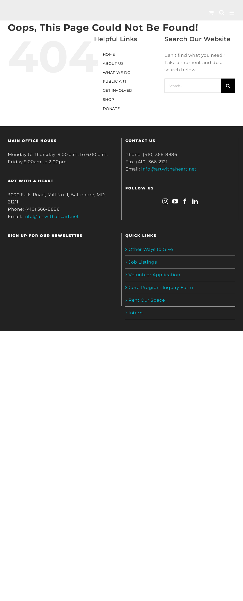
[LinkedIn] (195, 201)
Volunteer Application (154, 274)
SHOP (108, 99)
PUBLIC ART (115, 81)
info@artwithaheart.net (51, 216)
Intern (135, 312)
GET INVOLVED (117, 90)
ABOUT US (113, 63)
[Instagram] (165, 201)
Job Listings (142, 262)
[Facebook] (185, 201)
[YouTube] (175, 201)
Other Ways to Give (150, 249)
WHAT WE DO (117, 72)
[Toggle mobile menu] (232, 12)
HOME (109, 54)
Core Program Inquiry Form (160, 287)
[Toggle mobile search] (222, 12)
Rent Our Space (146, 300)
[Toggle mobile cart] (211, 12)
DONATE (111, 108)
